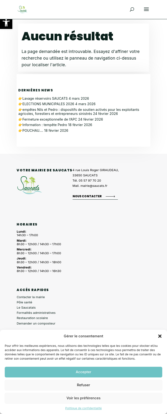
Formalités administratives (36, 313)
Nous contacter (87, 196)
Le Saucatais (26, 307)
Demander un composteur (36, 323)
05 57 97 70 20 (90, 180)
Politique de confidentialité (83, 408)
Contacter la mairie (31, 297)
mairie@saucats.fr (93, 186)
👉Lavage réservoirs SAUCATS (43, 98)
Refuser (83, 385)
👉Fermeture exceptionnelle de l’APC (47, 119)
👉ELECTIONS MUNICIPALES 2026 (46, 104)
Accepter (83, 372)
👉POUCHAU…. (30, 130)
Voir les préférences (83, 398)
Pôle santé (24, 302)
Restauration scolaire (32, 318)
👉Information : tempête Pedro (42, 125)
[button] (6, 23)
